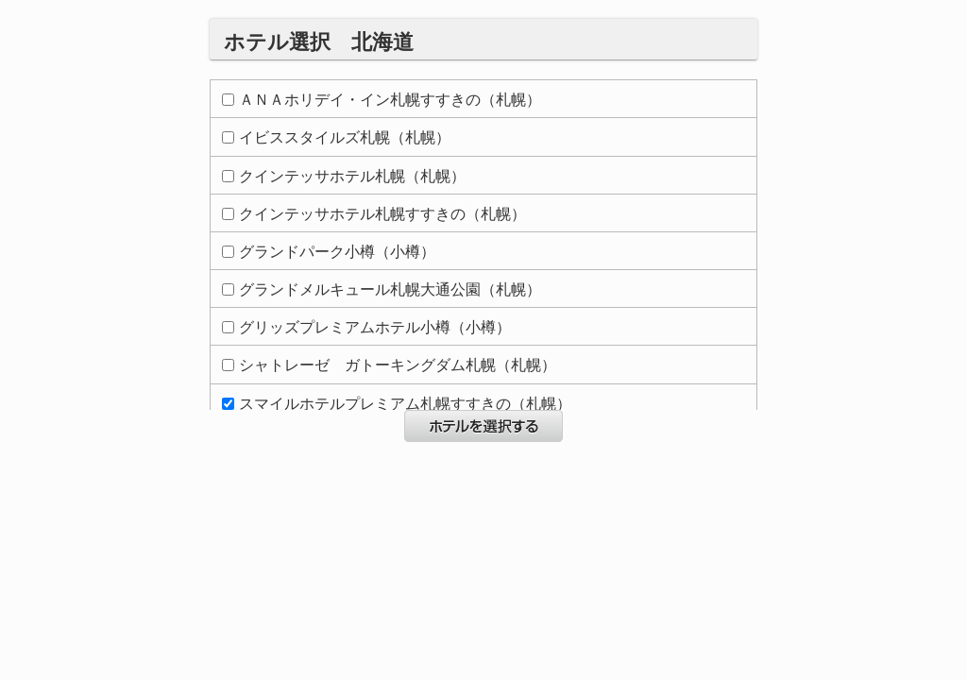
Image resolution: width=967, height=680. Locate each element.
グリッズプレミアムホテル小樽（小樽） (366, 327)
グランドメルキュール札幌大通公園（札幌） (381, 289)
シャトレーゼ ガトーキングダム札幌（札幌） (389, 365)
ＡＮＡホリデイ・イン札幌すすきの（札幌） (381, 100)
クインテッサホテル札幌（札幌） (344, 176)
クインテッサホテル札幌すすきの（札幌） (374, 214)
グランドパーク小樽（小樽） (328, 252)
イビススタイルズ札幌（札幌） (336, 137)
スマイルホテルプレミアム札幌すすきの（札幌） (396, 404)
